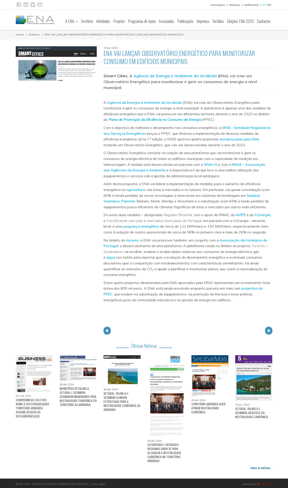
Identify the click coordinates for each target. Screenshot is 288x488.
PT (265, 5)
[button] (107, 331)
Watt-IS (210, 164)
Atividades (103, 21)
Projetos (119, 21)
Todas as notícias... (261, 467)
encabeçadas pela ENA (239, 139)
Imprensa (203, 21)
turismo (132, 240)
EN (269, 5)
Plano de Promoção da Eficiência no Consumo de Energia (154, 119)
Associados (166, 21)
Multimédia (251, 5)
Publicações (185, 21)
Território (87, 21)
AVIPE (241, 215)
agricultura (135, 189)
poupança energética (141, 226)
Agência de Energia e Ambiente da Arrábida (175, 75)
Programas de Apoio (142, 21)
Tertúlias (218, 21)
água (110, 257)
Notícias (234, 5)
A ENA (71, 21)
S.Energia (262, 215)
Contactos (264, 21)
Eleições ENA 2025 (240, 21)
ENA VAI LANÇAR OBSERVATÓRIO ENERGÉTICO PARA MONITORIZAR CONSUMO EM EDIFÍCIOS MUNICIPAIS (114, 34)
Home (20, 34)
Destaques (218, 5)
